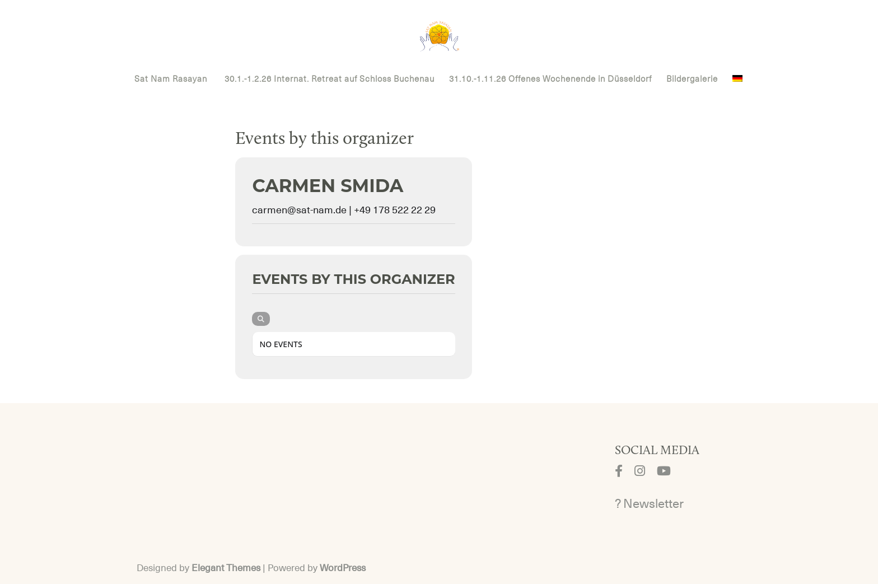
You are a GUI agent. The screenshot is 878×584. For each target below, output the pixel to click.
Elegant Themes (226, 568)
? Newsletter (649, 504)
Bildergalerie (692, 80)
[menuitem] (737, 85)
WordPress (343, 568)
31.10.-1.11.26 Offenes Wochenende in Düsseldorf (550, 80)
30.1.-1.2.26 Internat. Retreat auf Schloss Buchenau (330, 80)
